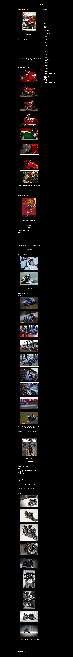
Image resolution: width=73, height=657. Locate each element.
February (46, 59)
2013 (45, 66)
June (46, 53)
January (46, 60)
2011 (45, 69)
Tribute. (19, 256)
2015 (45, 63)
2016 (45, 62)
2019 (45, 24)
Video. (19, 41)
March (46, 57)
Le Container (29, 225)
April (46, 56)
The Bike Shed (30, 644)
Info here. (29, 223)
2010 (45, 71)
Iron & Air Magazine (29, 249)
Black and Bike (36, 5)
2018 (45, 26)
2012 (45, 68)
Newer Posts (20, 649)
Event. (19, 197)
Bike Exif (30, 190)
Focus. (19, 68)
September (47, 33)
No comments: (34, 63)
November (46, 30)
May (45, 54)
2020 (45, 23)
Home (30, 649)
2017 (45, 27)
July (45, 51)
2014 (45, 65)
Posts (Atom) (24, 651)
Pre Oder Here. (29, 461)
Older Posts (39, 649)
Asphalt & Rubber (29, 62)
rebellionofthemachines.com (29, 641)
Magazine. (20, 10)
